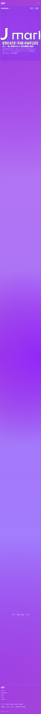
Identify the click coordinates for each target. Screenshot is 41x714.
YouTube (16, 704)
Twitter (7, 704)
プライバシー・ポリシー (10, 706)
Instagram (12, 704)
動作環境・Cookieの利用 (20, 706)
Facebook (21, 704)
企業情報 (3, 706)
